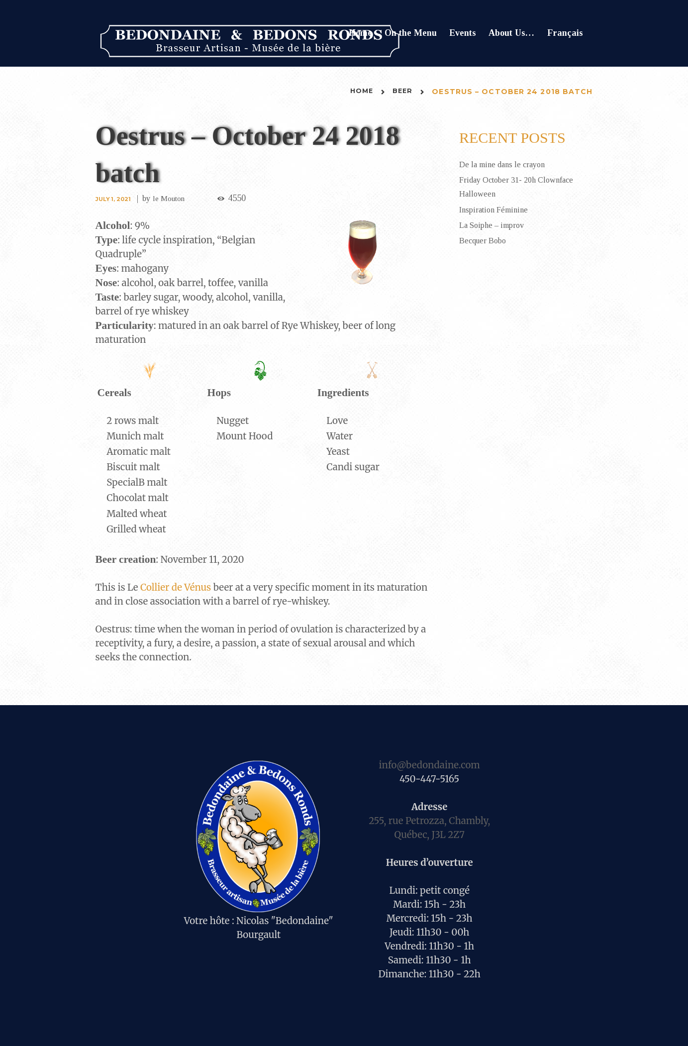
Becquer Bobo (485, 240)
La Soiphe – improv (495, 224)
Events (462, 33)
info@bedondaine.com (429, 764)
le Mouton (173, 198)
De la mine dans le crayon (506, 164)
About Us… (511, 33)
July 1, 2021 (114, 199)
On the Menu (411, 33)
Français (565, 33)
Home (360, 33)
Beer (401, 91)
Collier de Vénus (175, 587)
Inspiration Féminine (496, 209)
